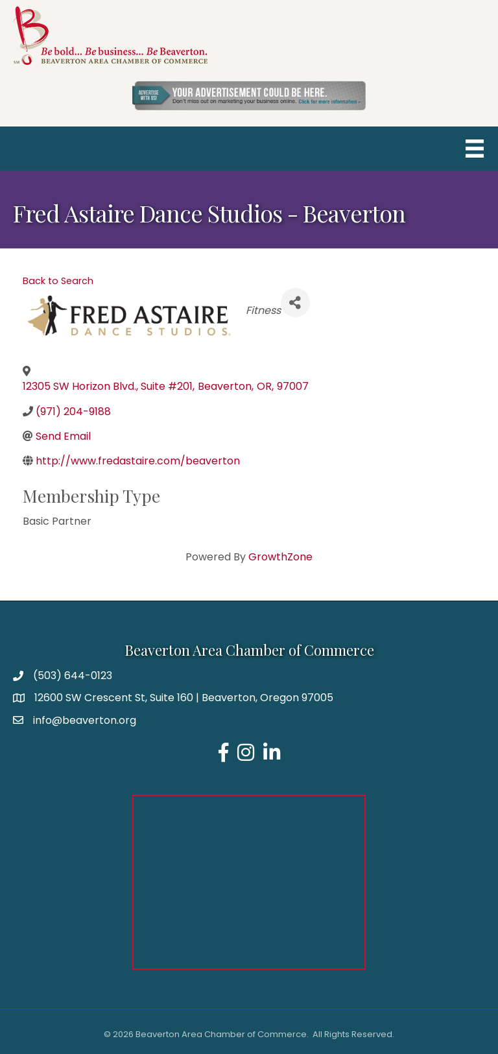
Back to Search (58, 280)
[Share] (295, 302)
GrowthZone (280, 556)
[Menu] (475, 148)
